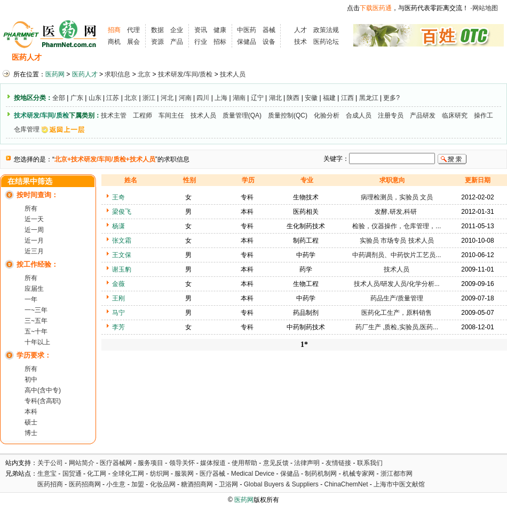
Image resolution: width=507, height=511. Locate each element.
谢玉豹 (121, 269)
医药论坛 (326, 41)
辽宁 (257, 98)
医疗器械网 (116, 463)
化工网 (96, 473)
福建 (329, 98)
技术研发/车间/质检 (185, 74)
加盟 (138, 484)
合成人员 (358, 115)
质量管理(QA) (242, 115)
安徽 (311, 98)
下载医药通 (376, 8)
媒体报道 (213, 463)
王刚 (118, 298)
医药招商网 (85, 484)
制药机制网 (321, 473)
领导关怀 (182, 463)
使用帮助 (244, 463)
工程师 (142, 115)
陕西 (293, 98)
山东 (95, 98)
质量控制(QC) (287, 115)
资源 (157, 41)
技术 (300, 41)
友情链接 (338, 463)
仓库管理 (26, 129)
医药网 (55, 74)
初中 (31, 379)
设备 (269, 41)
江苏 (112, 98)
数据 (157, 30)
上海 (221, 98)
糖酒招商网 (197, 484)
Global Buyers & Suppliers (281, 484)
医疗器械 (212, 473)
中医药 (246, 30)
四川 (202, 98)
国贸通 (72, 473)
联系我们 (370, 463)
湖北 (275, 98)
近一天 (34, 219)
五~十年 (36, 331)
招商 (114, 30)
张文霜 (121, 240)
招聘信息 (67, 57)
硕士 (31, 422)
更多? (391, 98)
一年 (31, 299)
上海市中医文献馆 (399, 484)
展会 (133, 41)
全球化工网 (128, 473)
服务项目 (150, 463)
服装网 (184, 473)
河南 (185, 98)
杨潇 (118, 226)
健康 (219, 30)
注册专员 (390, 115)
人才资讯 (229, 57)
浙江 (148, 98)
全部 (58, 98)
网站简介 (81, 463)
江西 (347, 98)
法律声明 (307, 463)
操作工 (483, 115)
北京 (144, 74)
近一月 (34, 240)
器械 (269, 30)
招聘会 (148, 57)
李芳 (118, 327)
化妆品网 (163, 484)
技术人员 (232, 74)
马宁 (118, 312)
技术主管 (113, 115)
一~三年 (36, 310)
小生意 (115, 484)
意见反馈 (276, 463)
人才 (300, 30)
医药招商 (50, 484)
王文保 (121, 255)
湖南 (239, 98)
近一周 (34, 230)
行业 (200, 41)
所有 (31, 208)
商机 (114, 41)
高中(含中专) (43, 390)
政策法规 (326, 30)
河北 (167, 98)
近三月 (34, 251)
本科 (31, 411)
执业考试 (187, 57)
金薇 (118, 284)
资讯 (200, 30)
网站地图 (485, 8)
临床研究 (455, 115)
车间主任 (171, 115)
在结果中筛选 (29, 181)
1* (304, 344)
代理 (133, 30)
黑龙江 (368, 98)
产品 (176, 41)
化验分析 (326, 115)
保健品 (246, 41)
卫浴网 (229, 484)
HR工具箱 (315, 57)
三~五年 (36, 320)
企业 (176, 30)
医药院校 (272, 57)
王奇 (118, 197)
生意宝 (47, 473)
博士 (31, 433)
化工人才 (359, 57)
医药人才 (27, 57)
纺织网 (159, 473)
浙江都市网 (397, 473)
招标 (219, 41)
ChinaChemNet (346, 484)
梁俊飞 (121, 211)
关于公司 (50, 463)
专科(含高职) (43, 401)
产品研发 (422, 115)
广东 (76, 98)
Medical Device (252, 473)
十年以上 (37, 342)
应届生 (34, 288)
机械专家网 (359, 473)
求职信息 (109, 57)
